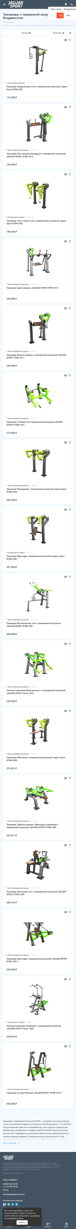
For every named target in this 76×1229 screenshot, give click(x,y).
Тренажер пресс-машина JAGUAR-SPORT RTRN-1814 (32, 288)
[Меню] (4, 4)
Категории (58, 33)
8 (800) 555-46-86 (10, 1184)
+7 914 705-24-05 (10, 1187)
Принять (22, 1222)
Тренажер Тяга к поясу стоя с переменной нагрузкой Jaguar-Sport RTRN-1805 (37, 222)
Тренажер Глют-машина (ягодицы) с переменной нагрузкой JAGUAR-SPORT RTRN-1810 (36, 155)
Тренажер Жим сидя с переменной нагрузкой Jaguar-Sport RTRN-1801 (35, 557)
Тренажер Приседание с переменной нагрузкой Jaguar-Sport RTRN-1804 (36, 490)
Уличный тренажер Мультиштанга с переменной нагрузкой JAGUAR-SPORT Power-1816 (36, 692)
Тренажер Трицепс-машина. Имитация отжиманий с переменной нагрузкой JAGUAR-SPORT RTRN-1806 (32, 826)
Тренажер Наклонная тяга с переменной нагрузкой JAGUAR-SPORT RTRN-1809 (36, 893)
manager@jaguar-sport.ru (14, 1194)
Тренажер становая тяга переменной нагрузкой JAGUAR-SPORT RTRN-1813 (35, 423)
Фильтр (25, 33)
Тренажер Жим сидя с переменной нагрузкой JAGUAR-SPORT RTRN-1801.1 (37, 960)
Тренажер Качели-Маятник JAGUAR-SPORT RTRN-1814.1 (34, 1093)
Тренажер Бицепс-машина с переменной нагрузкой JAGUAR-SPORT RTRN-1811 (37, 356)
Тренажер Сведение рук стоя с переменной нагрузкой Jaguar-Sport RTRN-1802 (37, 88)
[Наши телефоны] (71, 4)
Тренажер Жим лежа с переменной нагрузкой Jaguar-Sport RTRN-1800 (36, 759)
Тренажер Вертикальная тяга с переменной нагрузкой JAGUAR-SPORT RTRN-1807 (34, 624)
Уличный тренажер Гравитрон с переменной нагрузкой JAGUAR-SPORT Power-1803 (34, 1027)
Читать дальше (11, 1143)
